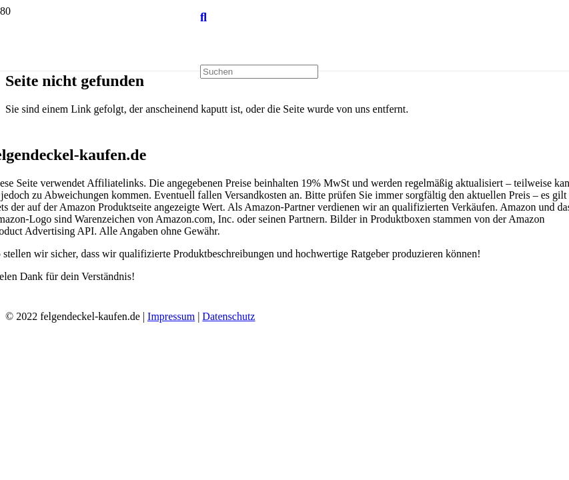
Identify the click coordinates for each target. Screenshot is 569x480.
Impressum (171, 316)
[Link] (100, 125)
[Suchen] (203, 17)
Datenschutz (228, 316)
